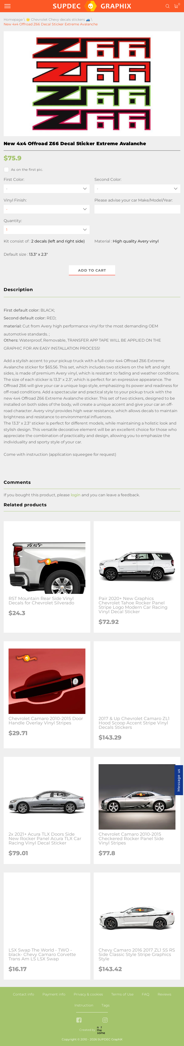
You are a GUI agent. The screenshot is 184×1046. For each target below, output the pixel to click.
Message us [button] (178, 780)
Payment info (53, 994)
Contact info (23, 994)
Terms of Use (122, 994)
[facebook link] (79, 1020)
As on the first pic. (23, 169)
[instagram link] (105, 1020)
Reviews (164, 994)
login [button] (76, 495)
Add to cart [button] (92, 270)
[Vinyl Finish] (47, 209)
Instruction (83, 1005)
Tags (106, 1005)
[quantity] (47, 229)
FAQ (145, 994)
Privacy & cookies (88, 994)
